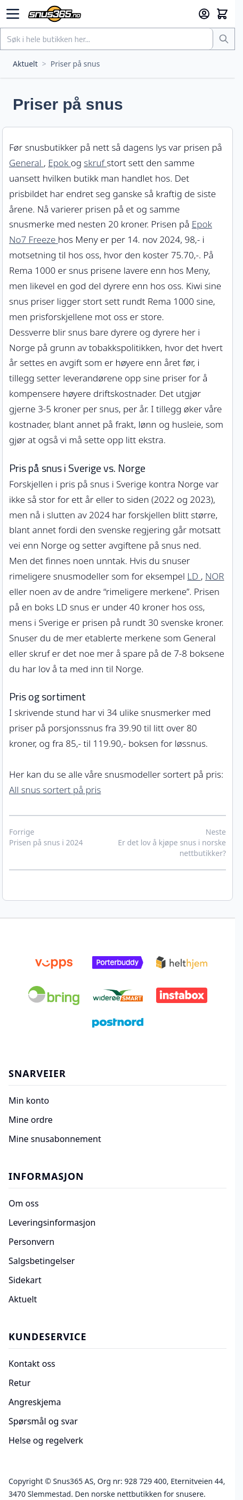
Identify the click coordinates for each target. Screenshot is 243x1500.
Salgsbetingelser (42, 1261)
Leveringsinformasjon (52, 1222)
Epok (59, 163)
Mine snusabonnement (55, 1139)
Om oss (24, 1203)
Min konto (29, 1100)
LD (193, 576)
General (26, 163)
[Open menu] (12, 13)
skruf (95, 163)
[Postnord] (117, 1023)
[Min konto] (204, 13)
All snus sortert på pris (55, 790)
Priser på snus (75, 64)
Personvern (31, 1242)
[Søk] (223, 39)
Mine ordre (31, 1120)
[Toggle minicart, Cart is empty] (222, 13)
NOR (214, 576)
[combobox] (107, 39)
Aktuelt (25, 64)
